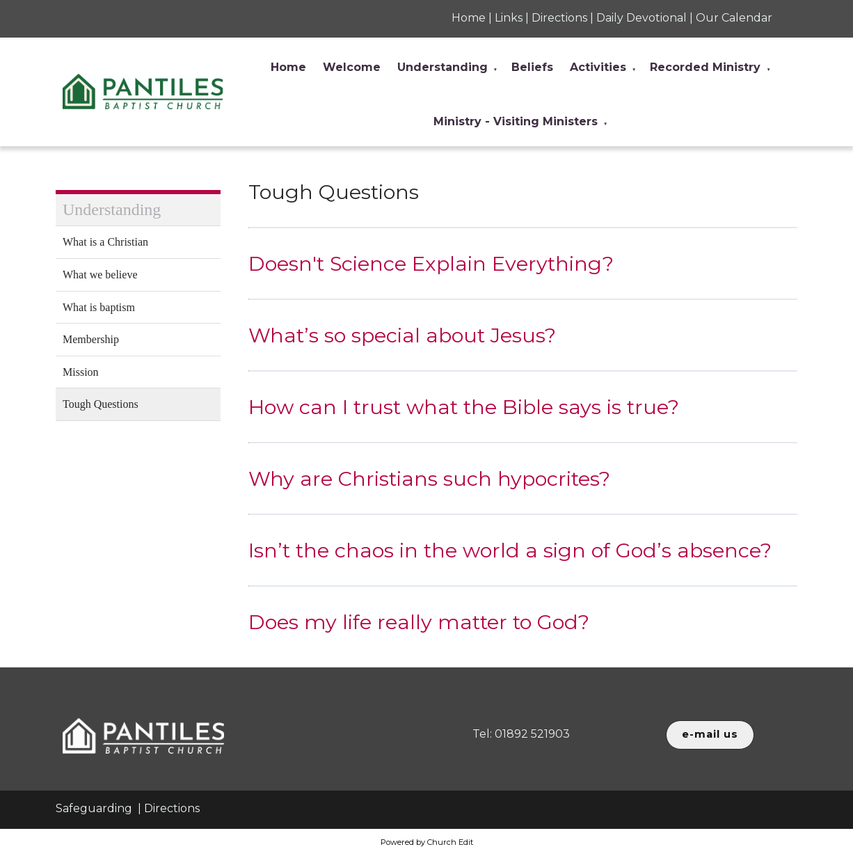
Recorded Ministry (705, 67)
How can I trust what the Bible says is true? (463, 407)
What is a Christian (105, 242)
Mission (81, 372)
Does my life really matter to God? (418, 622)
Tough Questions (100, 404)
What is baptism (99, 307)
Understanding (442, 67)
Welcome (352, 67)
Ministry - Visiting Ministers (515, 121)
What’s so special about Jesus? (402, 335)
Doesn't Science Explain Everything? (431, 263)
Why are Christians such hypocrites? (429, 478)
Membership (91, 339)
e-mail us (710, 734)
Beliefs (532, 67)
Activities (598, 67)
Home (288, 67)
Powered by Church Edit (427, 842)
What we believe (100, 274)
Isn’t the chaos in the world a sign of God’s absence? (510, 550)
